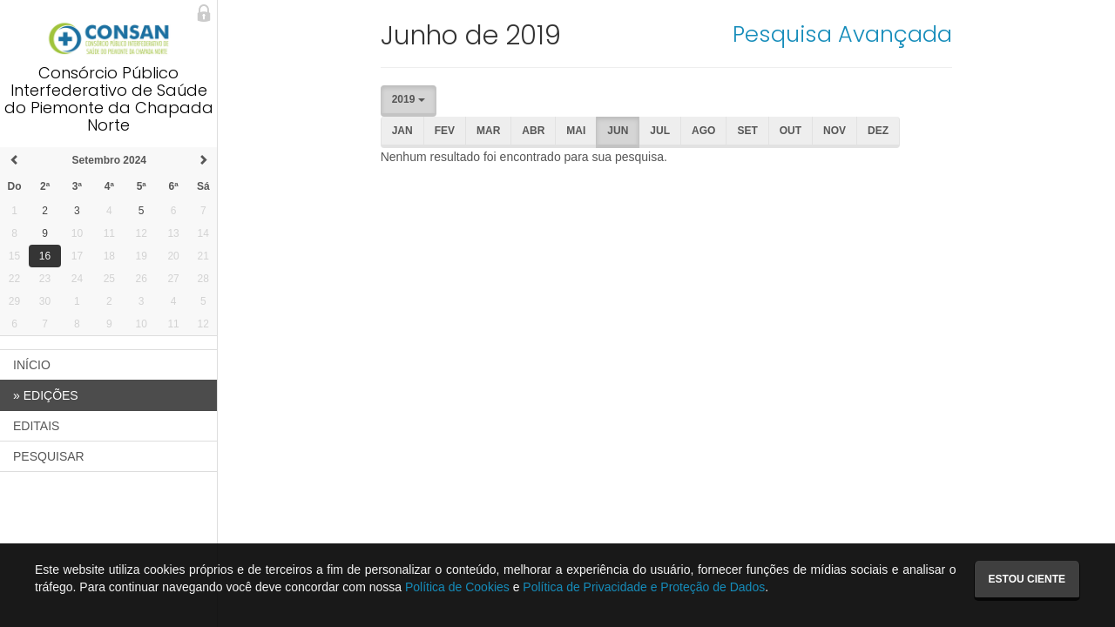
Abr (533, 131)
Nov (834, 131)
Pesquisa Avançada (842, 34)
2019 (408, 99)
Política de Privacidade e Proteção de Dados (644, 587)
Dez (878, 131)
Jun (617, 131)
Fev (445, 131)
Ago (703, 131)
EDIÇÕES (45, 395)
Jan (402, 131)
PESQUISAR (48, 456)
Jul (660, 131)
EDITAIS (36, 426)
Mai (575, 131)
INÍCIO (32, 365)
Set (747, 131)
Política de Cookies (457, 587)
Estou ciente (1027, 579)
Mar (488, 131)
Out (790, 131)
